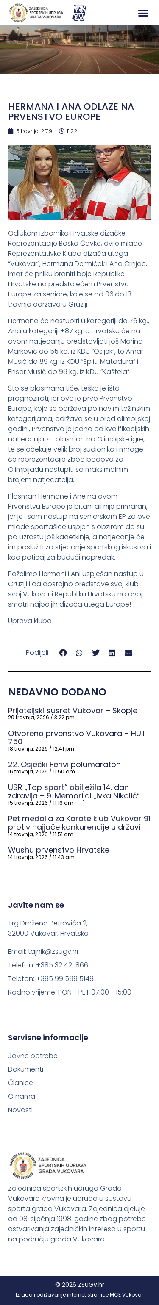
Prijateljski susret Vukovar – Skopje (72, 710)
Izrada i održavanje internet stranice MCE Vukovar (79, 1294)
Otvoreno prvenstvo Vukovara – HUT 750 (77, 737)
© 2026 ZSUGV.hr (79, 1284)
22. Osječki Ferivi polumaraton (64, 764)
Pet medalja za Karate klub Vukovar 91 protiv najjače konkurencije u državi (79, 822)
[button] (143, 13)
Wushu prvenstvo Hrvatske (58, 850)
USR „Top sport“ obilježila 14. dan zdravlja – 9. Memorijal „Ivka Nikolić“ (74, 791)
